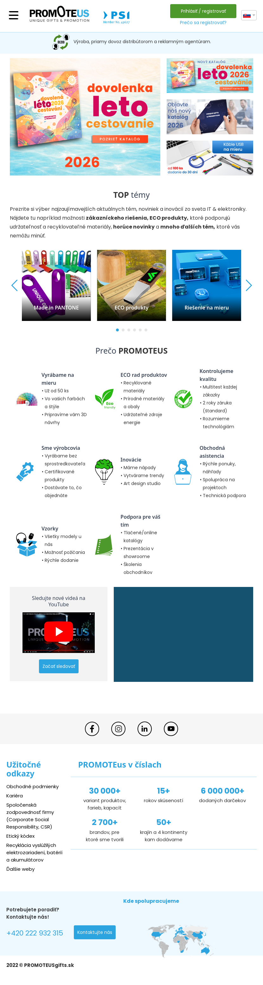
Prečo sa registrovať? (203, 22)
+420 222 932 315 (34, 933)
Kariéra (14, 795)
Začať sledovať (58, 666)
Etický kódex (20, 836)
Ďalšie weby (20, 869)
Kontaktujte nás (94, 932)
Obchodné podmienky (32, 786)
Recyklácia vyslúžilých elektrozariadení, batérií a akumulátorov (34, 852)
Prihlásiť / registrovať (203, 11)
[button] (117, 330)
